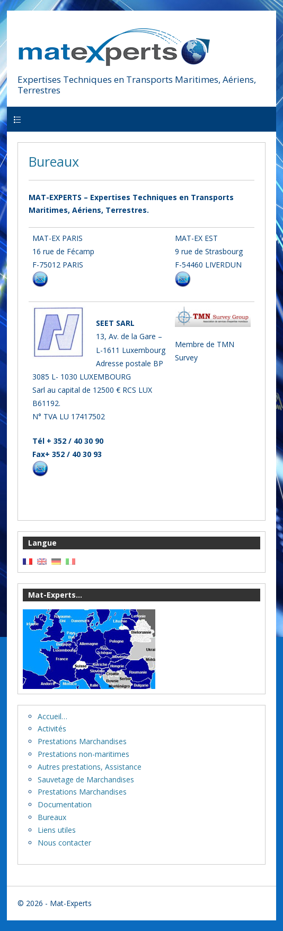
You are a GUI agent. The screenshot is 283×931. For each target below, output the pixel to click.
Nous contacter (64, 843)
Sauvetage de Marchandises (86, 779)
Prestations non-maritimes (83, 754)
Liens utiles (57, 830)
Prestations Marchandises (82, 741)
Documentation (65, 804)
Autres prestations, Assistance (90, 767)
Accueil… (52, 716)
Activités (52, 728)
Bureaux (54, 161)
